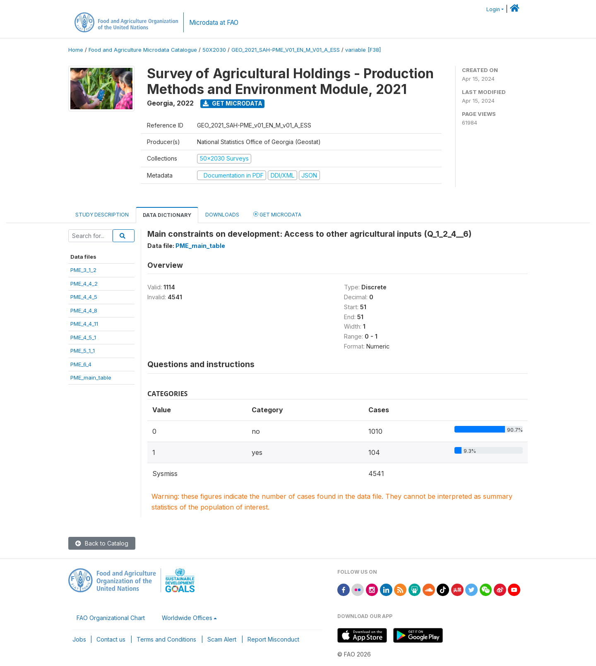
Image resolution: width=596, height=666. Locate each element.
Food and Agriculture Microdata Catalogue (143, 50)
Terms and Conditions (166, 639)
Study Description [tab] (102, 215)
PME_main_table (90, 377)
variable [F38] (363, 50)
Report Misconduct (273, 639)
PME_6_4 (80, 364)
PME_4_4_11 (84, 323)
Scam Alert (221, 639)
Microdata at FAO (213, 22)
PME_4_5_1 (83, 337)
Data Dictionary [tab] (167, 215)
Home (75, 50)
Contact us (110, 639)
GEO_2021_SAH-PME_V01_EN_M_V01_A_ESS (285, 50)
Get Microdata (232, 103)
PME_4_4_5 (83, 296)
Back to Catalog (101, 543)
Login (493, 9)
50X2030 (214, 50)
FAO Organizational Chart (111, 617)
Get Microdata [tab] (277, 214)
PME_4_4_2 (84, 283)
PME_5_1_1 (82, 350)
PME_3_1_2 (83, 270)
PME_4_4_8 (83, 310)
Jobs (79, 639)
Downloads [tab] (222, 215)
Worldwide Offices (187, 617)
